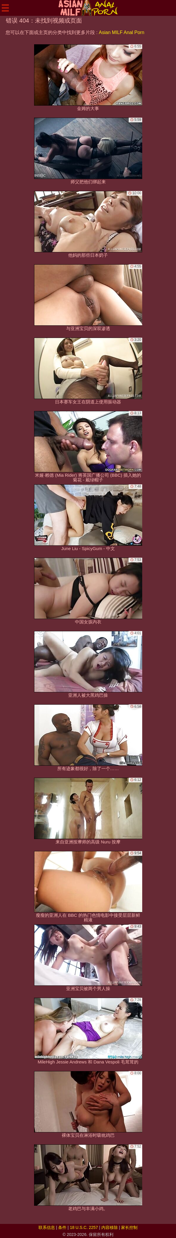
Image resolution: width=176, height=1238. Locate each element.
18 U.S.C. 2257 (84, 1227)
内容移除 (109, 1227)
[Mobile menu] (5, 8)
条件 (62, 1227)
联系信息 (46, 1227)
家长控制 (129, 1227)
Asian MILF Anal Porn (121, 32)
